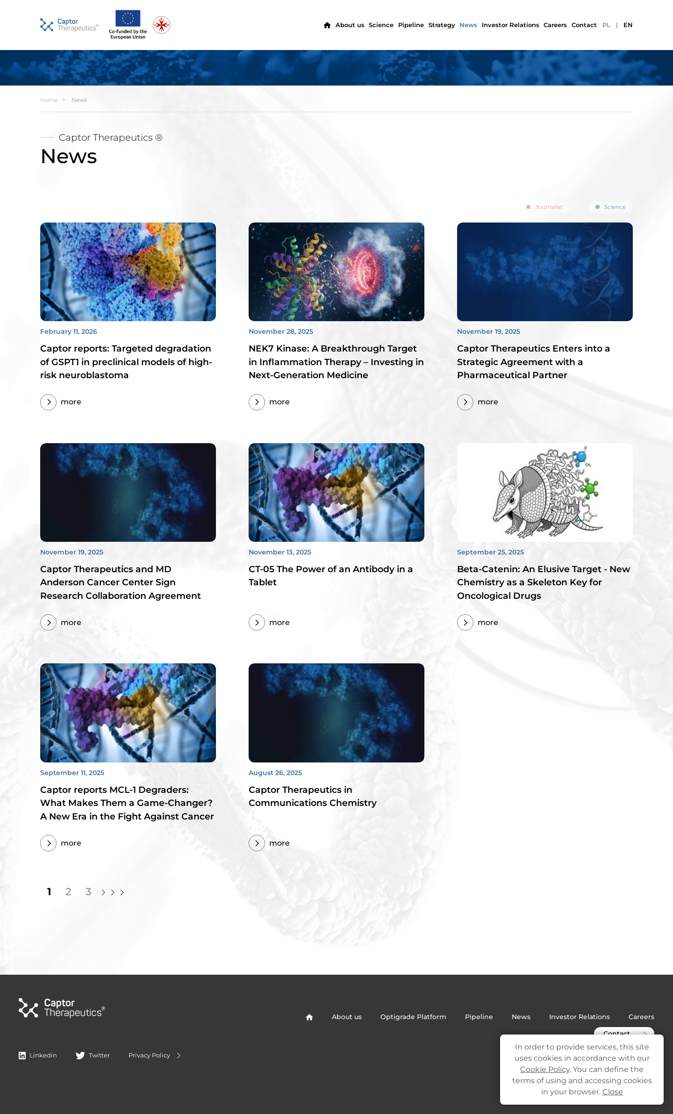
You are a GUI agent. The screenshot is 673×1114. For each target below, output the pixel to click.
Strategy (442, 25)
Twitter (92, 1055)
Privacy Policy (156, 1055)
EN (628, 25)
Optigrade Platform (413, 1017)
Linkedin (38, 1055)
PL (606, 25)
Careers (555, 25)
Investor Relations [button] (510, 25)
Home (48, 99)
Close (612, 1091)
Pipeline (411, 25)
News (468, 25)
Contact (584, 25)
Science (381, 25)
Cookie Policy (545, 1069)
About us (350, 25)
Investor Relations (579, 1017)
